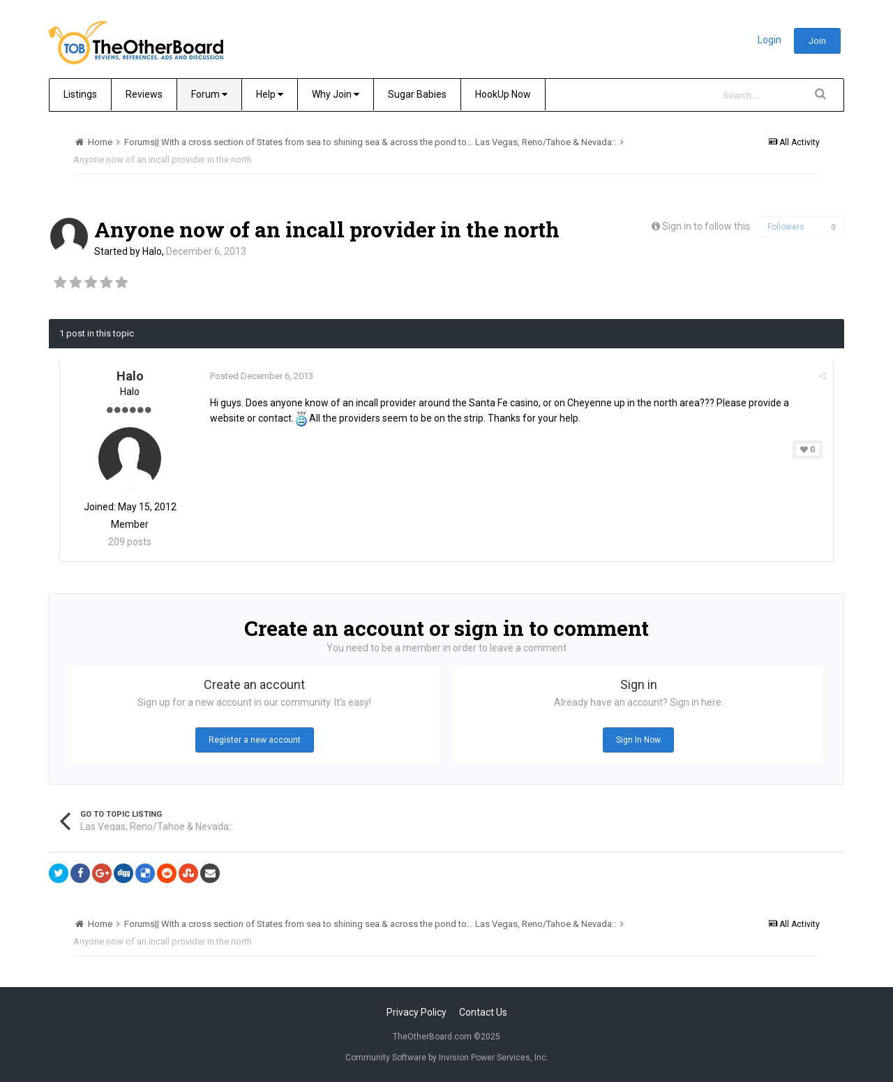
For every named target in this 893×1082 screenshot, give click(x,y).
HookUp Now (503, 94)
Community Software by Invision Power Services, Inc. (446, 1057)
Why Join (335, 94)
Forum (209, 94)
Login (769, 39)
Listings (80, 94)
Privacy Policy (416, 1012)
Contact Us (483, 1012)
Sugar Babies (417, 94)
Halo (152, 251)
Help (269, 94)
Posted (261, 376)
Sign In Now (638, 740)
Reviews (144, 94)
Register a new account (255, 740)
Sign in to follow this (706, 226)
